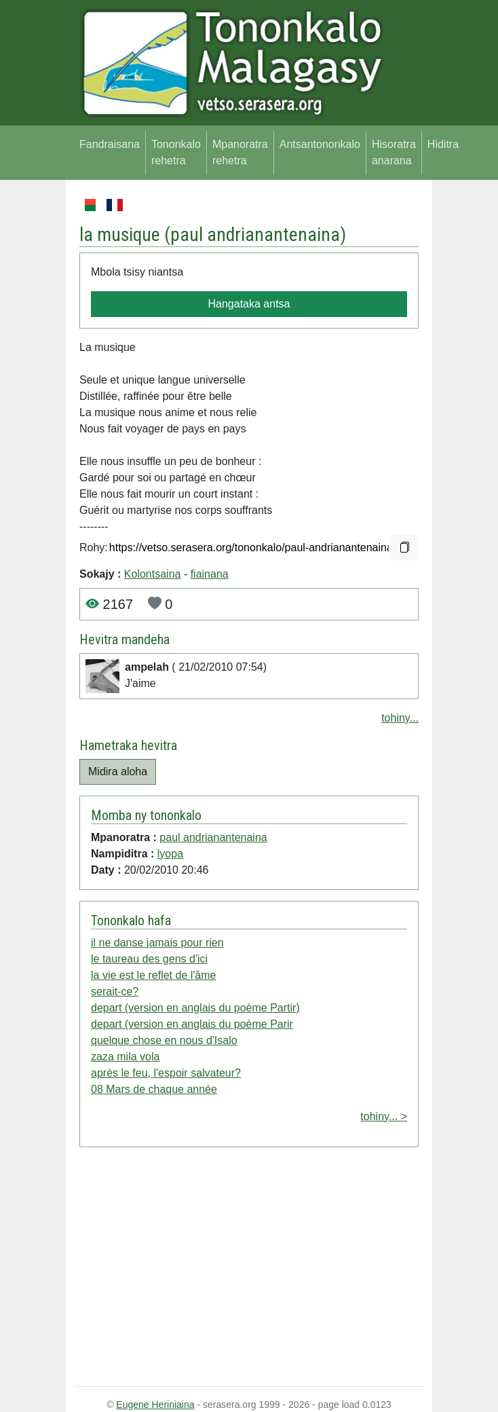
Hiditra (443, 144)
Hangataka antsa (249, 304)
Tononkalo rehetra (176, 152)
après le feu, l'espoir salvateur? (166, 1073)
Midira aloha (117, 771)
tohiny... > (383, 1116)
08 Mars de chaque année (154, 1089)
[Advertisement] (249, 1269)
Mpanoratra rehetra (240, 152)
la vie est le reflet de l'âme (153, 975)
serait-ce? (114, 991)
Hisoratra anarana (394, 152)
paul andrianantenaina (255, 234)
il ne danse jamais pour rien (157, 942)
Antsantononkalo (320, 144)
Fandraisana (109, 144)
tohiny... (400, 718)
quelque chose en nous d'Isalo (164, 1040)
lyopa (170, 853)
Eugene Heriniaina (155, 1404)
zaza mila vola (125, 1056)
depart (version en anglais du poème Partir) (195, 1008)
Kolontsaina (152, 574)
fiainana (210, 574)
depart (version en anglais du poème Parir (192, 1024)
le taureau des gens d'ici (149, 959)
